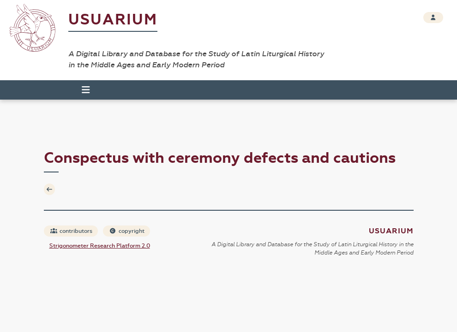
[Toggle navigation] (81, 90)
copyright (126, 231)
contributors (71, 231)
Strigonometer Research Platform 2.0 (99, 246)
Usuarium (112, 20)
